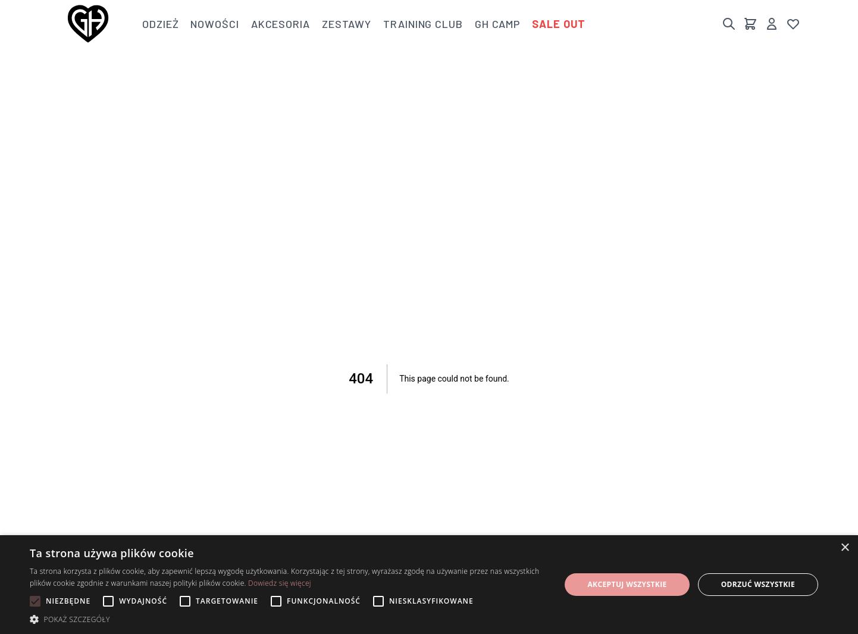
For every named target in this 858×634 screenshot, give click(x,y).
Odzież (160, 23)
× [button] (844, 548)
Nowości (214, 23)
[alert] (429, 584)
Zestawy (346, 23)
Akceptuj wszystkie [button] (626, 584)
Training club (423, 23)
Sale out (558, 23)
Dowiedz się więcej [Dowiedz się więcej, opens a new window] (279, 583)
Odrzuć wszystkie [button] (758, 584)
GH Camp (497, 23)
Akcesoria (280, 23)
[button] (287, 619)
